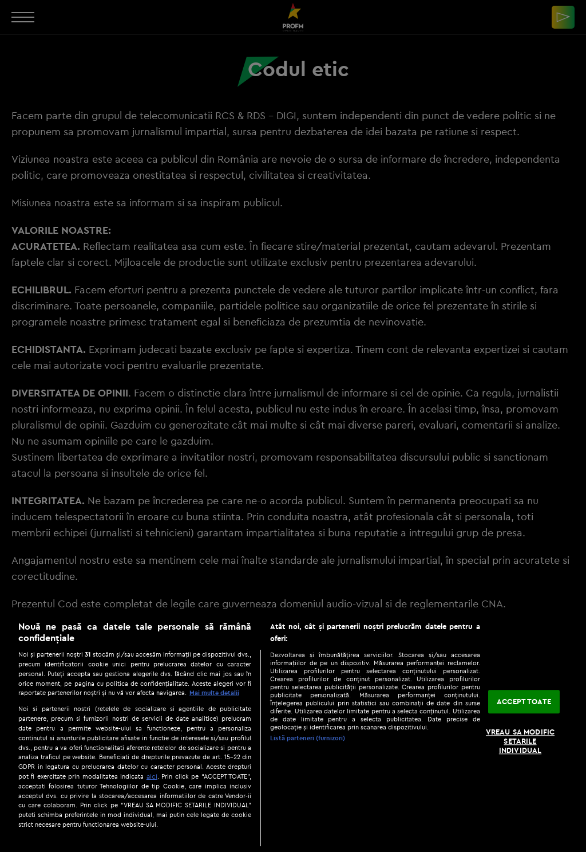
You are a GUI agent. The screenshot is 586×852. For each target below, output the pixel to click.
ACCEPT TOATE (524, 701)
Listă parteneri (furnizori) (307, 738)
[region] (293, 730)
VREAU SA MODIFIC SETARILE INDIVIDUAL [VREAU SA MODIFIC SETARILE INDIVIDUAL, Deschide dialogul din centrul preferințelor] (520, 741)
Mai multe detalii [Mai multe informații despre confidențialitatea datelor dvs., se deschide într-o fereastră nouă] (214, 693)
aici (151, 776)
